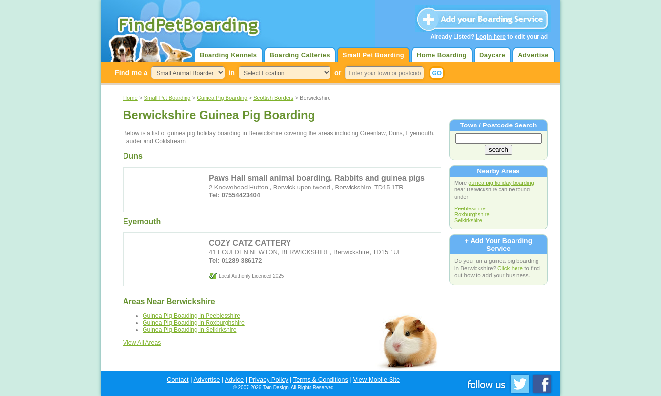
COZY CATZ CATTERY (250, 243)
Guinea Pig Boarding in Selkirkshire (189, 329)
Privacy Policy (269, 379)
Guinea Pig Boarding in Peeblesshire (191, 316)
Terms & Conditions (320, 379)
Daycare (492, 55)
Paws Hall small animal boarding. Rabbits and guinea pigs (317, 178)
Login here (491, 36)
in (231, 73)
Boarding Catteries (300, 55)
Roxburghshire (472, 214)
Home (130, 98)
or (337, 73)
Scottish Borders (273, 98)
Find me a (131, 73)
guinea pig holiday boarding (501, 183)
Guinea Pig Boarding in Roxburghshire (194, 322)
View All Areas (142, 342)
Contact (178, 379)
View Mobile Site (376, 379)
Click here (510, 268)
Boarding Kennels (228, 55)
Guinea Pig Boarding (222, 98)
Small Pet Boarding (373, 55)
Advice (234, 379)
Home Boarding (442, 55)
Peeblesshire (470, 208)
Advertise (533, 55)
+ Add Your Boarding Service (498, 244)
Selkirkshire (468, 220)
